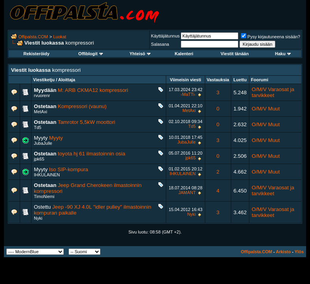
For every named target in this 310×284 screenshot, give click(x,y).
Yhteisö (140, 53)
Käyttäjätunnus (165, 36)
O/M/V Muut (266, 109)
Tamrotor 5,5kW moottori (86, 122)
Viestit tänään (235, 53)
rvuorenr (42, 95)
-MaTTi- (188, 94)
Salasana (160, 44)
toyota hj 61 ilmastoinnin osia (91, 154)
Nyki (38, 218)
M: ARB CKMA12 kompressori (93, 90)
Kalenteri (184, 53)
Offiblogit (90, 53)
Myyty (56, 138)
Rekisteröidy (36, 53)
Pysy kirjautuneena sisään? (270, 36)
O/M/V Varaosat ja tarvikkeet (273, 92)
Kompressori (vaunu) (82, 106)
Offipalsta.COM (33, 36)
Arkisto (283, 251)
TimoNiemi (44, 196)
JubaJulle (43, 143)
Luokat (59, 36)
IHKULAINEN (47, 174)
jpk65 (39, 159)
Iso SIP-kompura (68, 169)
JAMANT (187, 192)
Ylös (299, 251)
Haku (283, 53)
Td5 (37, 127)
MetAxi (40, 111)
